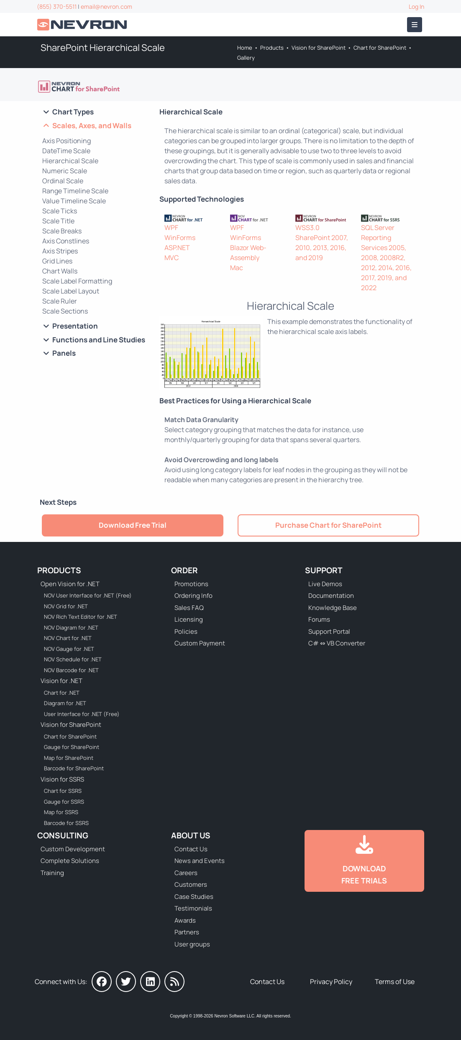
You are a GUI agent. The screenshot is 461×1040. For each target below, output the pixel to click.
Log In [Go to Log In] (416, 6)
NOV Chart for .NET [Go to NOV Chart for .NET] (68, 638)
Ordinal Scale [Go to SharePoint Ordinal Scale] (62, 180)
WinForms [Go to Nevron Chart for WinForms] (179, 237)
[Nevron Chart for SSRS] (389, 218)
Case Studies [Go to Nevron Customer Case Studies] (193, 896)
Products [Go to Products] (272, 47)
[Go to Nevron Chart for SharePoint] (79, 86)
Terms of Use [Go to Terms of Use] (395, 981)
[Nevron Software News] (174, 981)
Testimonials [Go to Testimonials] (193, 908)
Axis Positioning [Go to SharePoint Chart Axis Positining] (66, 140)
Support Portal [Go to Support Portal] (329, 631)
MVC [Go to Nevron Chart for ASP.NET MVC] (171, 257)
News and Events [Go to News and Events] (199, 860)
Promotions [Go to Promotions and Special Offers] (191, 583)
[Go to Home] (83, 25)
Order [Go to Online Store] (184, 570)
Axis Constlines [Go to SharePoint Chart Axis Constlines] (65, 240)
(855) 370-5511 (57, 6)
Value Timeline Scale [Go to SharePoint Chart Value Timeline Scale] (74, 200)
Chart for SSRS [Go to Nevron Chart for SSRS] (63, 791)
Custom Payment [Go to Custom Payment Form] (199, 643)
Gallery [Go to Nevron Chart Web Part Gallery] (246, 57)
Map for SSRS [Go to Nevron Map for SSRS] (61, 812)
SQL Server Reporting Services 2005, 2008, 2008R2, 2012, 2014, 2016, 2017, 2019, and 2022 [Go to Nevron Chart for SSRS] (386, 257)
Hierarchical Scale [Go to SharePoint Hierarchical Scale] (70, 160)
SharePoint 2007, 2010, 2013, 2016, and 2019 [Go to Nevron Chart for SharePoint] (321, 247)
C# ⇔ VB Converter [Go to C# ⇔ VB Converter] (336, 643)
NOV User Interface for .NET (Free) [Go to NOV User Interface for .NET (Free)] (88, 595)
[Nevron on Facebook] (102, 981)
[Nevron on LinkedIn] (150, 981)
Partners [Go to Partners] (186, 932)
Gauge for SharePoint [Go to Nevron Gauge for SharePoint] (71, 747)
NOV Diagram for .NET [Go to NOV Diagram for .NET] (71, 627)
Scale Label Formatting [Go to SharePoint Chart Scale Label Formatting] (77, 281)
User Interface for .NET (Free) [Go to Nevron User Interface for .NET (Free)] (82, 714)
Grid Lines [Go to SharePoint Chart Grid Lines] (57, 261)
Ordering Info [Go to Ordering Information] (193, 595)
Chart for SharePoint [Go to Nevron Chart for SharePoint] (379, 47)
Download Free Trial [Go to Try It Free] (132, 525)
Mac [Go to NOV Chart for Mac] (236, 267)
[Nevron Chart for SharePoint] (323, 218)
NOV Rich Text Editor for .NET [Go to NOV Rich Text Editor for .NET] (80, 616)
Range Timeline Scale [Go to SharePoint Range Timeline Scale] (75, 190)
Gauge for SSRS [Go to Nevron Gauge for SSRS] (64, 801)
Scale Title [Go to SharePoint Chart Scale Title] (58, 220)
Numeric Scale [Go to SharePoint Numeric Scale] (64, 170)
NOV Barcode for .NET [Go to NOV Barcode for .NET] (71, 670)
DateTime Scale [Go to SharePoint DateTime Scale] (66, 150)
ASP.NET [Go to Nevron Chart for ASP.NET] (177, 247)
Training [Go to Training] (52, 872)
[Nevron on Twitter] (126, 981)
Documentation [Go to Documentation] (331, 595)
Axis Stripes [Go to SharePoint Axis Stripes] (60, 251)
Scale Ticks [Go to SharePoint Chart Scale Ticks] (59, 210)
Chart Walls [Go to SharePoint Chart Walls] (59, 271)
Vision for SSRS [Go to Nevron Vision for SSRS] (62, 779)
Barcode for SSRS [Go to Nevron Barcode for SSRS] (66, 823)
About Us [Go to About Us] (190, 835)
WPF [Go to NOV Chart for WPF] (237, 227)
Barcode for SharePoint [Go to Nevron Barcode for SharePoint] (74, 768)
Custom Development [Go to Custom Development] (73, 849)
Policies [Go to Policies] (185, 631)
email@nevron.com (106, 6)
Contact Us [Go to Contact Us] (190, 849)
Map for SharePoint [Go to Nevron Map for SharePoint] (68, 758)
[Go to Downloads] (364, 861)
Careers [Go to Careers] (185, 872)
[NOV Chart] (258, 218)
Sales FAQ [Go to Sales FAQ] (189, 607)
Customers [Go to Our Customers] (190, 884)
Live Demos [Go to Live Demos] (325, 583)
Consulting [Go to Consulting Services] (62, 835)
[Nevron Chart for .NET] (192, 218)
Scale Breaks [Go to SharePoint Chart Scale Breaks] (62, 230)
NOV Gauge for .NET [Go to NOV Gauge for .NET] (69, 649)
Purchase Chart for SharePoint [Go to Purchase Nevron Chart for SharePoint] (328, 525)
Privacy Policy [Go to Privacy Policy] (331, 981)
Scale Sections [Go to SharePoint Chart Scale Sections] (65, 311)
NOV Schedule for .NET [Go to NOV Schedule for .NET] (73, 659)
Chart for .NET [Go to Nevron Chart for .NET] (61, 692)
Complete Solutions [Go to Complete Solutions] (70, 860)
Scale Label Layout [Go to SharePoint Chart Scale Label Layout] (70, 291)
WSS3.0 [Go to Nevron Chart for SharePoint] (307, 227)
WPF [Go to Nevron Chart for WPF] (171, 227)
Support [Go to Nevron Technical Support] (324, 570)
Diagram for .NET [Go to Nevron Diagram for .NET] (65, 703)
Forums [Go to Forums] (319, 619)
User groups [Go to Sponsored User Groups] (192, 944)
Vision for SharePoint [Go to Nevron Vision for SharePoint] (319, 47)
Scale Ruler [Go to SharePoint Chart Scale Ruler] (59, 301)
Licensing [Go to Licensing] (188, 619)
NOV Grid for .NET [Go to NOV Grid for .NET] (66, 606)
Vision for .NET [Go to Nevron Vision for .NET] (61, 680)
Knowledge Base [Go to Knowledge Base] (332, 607)
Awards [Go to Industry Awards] (185, 920)
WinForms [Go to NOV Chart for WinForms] (245, 237)
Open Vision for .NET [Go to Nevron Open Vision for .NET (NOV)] (70, 583)
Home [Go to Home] (244, 47)
